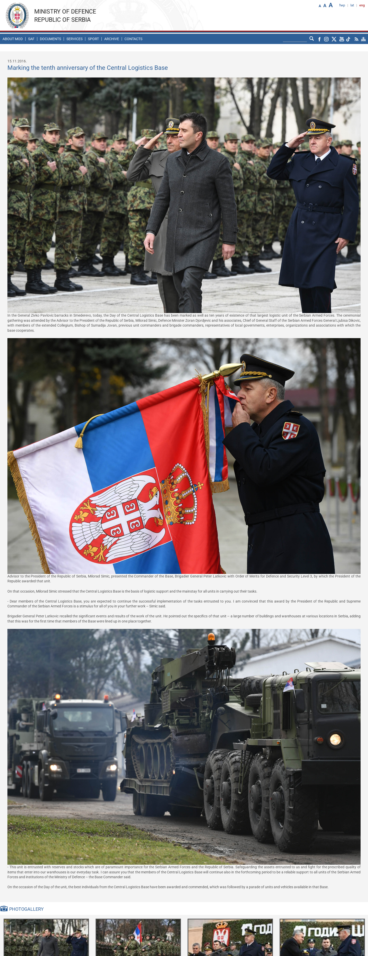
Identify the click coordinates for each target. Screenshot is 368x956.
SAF (31, 39)
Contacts (133, 39)
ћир (342, 5)
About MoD (13, 39)
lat (352, 5)
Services (74, 39)
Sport (93, 39)
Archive (111, 39)
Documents (50, 39)
